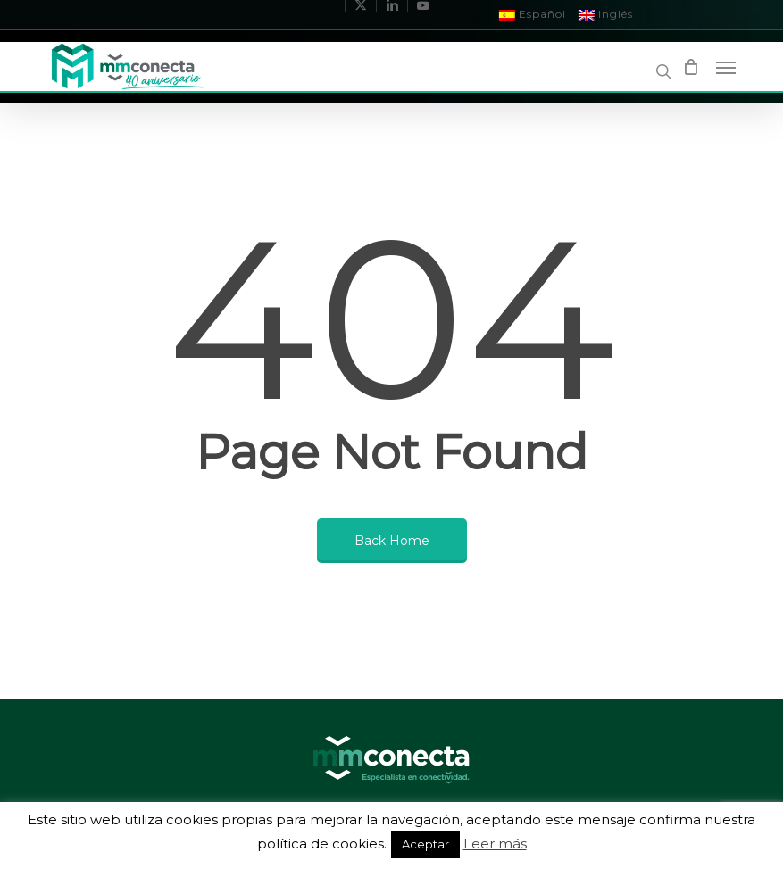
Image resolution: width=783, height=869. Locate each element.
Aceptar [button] (425, 844)
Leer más (495, 843)
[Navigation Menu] (726, 67)
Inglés (606, 14)
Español (532, 14)
